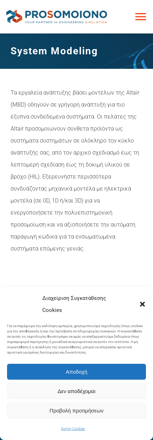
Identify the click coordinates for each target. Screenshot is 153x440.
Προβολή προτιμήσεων (77, 411)
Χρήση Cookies (73, 428)
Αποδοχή (76, 372)
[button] (142, 304)
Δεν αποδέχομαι (76, 391)
